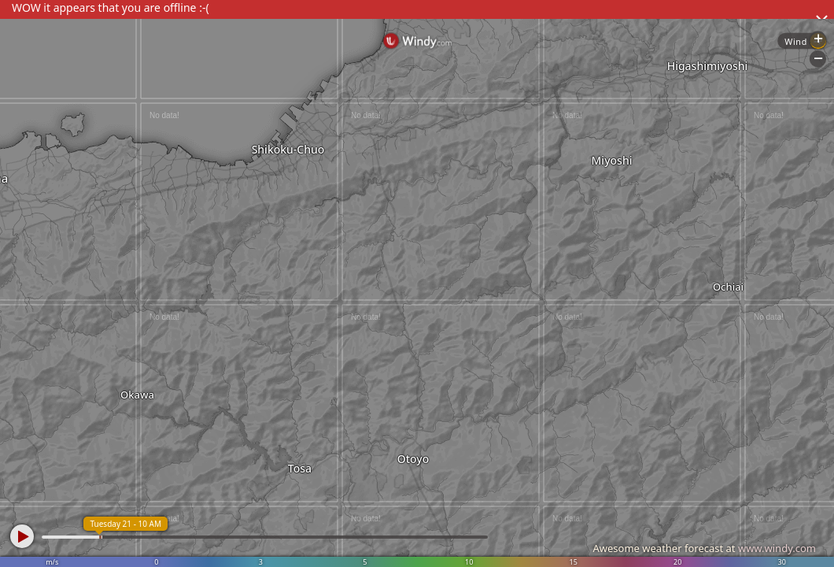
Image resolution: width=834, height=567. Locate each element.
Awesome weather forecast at (704, 548)
